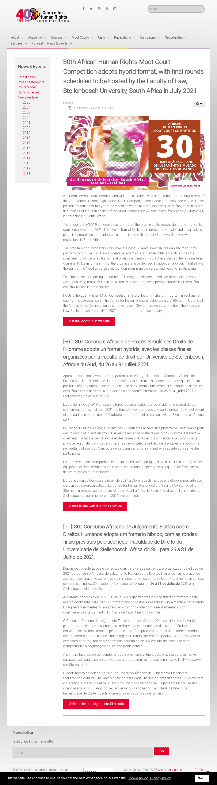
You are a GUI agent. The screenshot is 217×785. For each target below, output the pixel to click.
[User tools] (199, 104)
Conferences (27, 87)
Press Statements (31, 82)
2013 (26, 163)
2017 (26, 143)
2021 (26, 123)
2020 (26, 128)
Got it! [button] (202, 778)
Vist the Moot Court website (89, 321)
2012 (26, 168)
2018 (26, 138)
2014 (26, 158)
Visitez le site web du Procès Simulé (95, 506)
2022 (26, 118)
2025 (26, 102)
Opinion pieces (28, 92)
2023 (26, 113)
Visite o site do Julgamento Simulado (96, 704)
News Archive (28, 97)
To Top (200, 770)
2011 (26, 173)
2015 (26, 153)
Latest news (27, 77)
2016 (26, 148)
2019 (26, 133)
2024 (26, 107)
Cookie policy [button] (137, 778)
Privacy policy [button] (160, 778)
